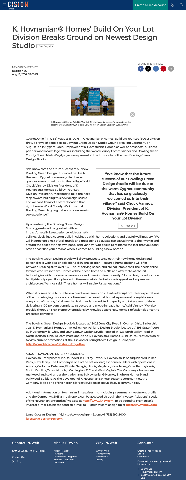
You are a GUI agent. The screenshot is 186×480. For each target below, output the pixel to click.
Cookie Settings (47, 475)
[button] (181, 5)
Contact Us (18, 447)
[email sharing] (171, 58)
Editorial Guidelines (64, 449)
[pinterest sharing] (163, 58)
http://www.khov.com (98, 390)
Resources (59, 452)
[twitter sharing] (148, 58)
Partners (58, 443)
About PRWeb (61, 440)
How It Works (103, 443)
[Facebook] (17, 451)
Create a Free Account (149, 440)
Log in (140, 443)
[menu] (4, 5)
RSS (35, 475)
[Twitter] (13, 451)
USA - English (45, 36)
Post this (127, 215)
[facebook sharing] (141, 58)
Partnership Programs (65, 446)
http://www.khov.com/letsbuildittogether (55, 334)
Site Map (26, 475)
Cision (165, 475)
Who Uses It (102, 446)
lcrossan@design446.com (44, 408)
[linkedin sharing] (156, 58)
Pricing (99, 449)
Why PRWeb (102, 440)
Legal (16, 475)
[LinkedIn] (20, 451)
